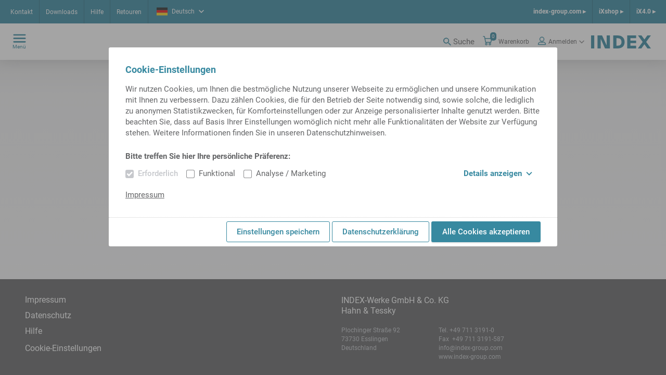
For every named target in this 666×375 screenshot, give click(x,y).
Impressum (144, 194)
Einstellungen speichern (278, 231)
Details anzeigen (498, 173)
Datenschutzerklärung (380, 231)
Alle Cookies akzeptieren (486, 231)
